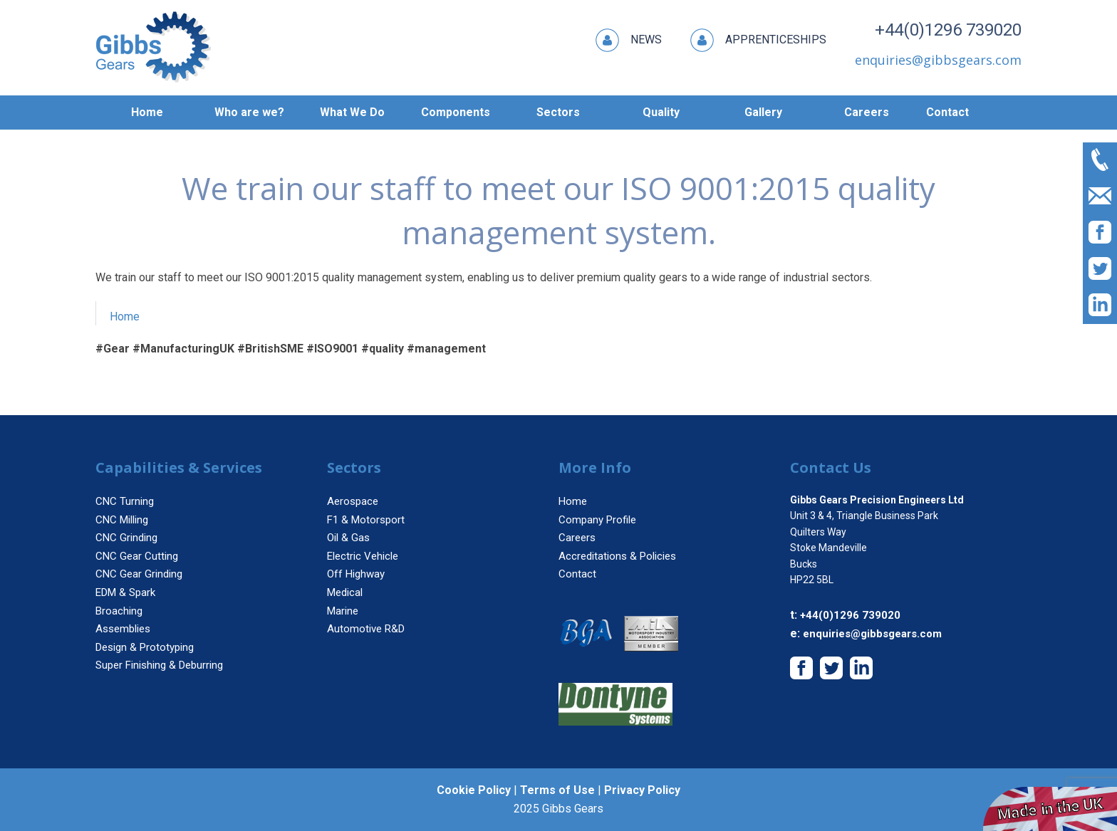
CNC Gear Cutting (136, 556)
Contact (947, 112)
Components (455, 112)
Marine (342, 611)
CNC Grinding (126, 537)
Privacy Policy (642, 790)
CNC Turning (124, 501)
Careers (866, 112)
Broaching (118, 611)
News (629, 40)
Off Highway (356, 574)
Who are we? (249, 112)
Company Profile (597, 519)
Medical (345, 592)
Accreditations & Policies (617, 556)
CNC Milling (121, 519)
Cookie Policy (474, 790)
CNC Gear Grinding (138, 574)
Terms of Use (557, 790)
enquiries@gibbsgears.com (872, 633)
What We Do (352, 112)
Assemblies (122, 628)
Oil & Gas (348, 537)
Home (147, 112)
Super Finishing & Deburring (159, 665)
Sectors (558, 112)
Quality (661, 112)
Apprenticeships (758, 40)
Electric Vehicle (362, 556)
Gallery (763, 112)
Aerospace (352, 501)
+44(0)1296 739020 (948, 29)
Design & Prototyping (144, 647)
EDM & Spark (125, 592)
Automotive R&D (366, 628)
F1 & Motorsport (366, 519)
